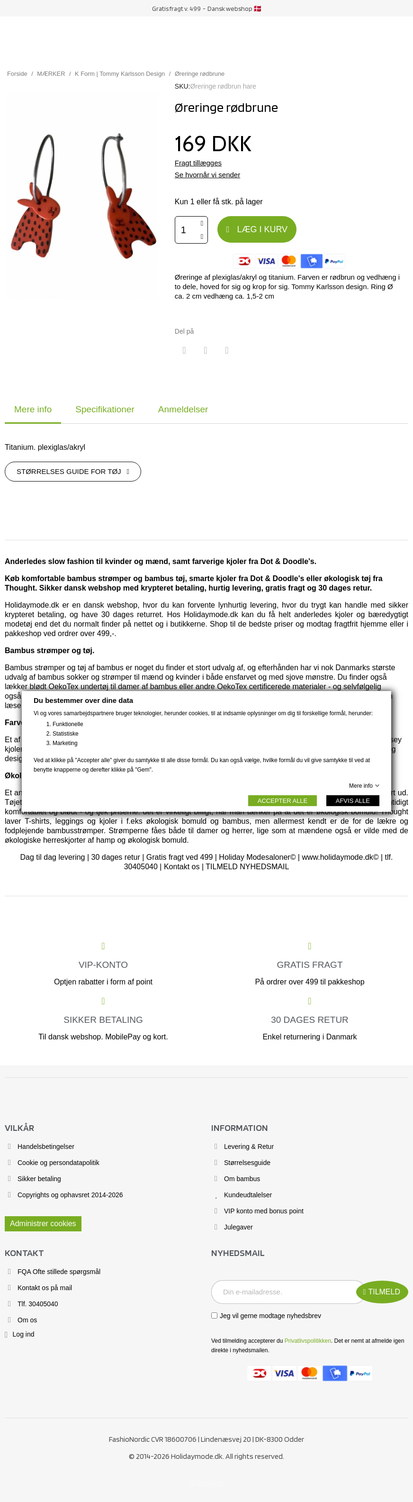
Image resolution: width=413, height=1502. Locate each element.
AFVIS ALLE (353, 800)
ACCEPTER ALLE (283, 800)
